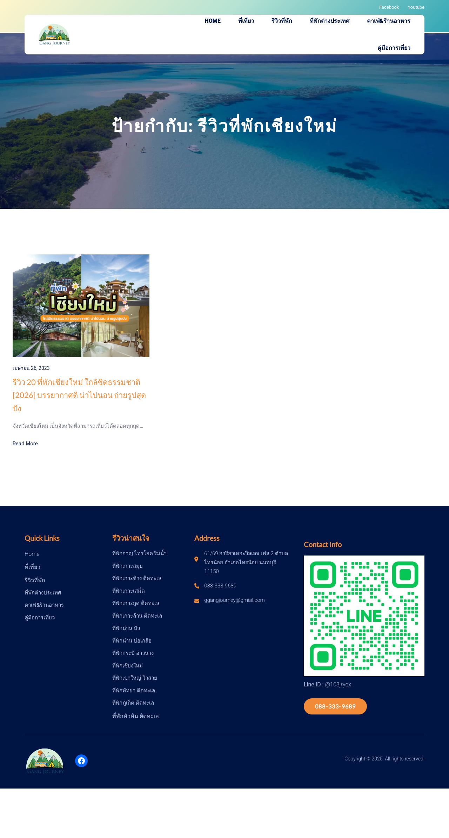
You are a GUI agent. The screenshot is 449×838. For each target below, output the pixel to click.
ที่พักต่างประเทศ (43, 593)
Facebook (389, 7)
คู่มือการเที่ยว (40, 617)
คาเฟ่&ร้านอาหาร (44, 605)
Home (32, 554)
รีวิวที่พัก (35, 580)
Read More (25, 443)
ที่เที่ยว (32, 567)
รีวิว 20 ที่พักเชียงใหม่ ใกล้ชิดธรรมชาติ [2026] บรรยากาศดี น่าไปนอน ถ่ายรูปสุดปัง (79, 395)
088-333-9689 (335, 706)
